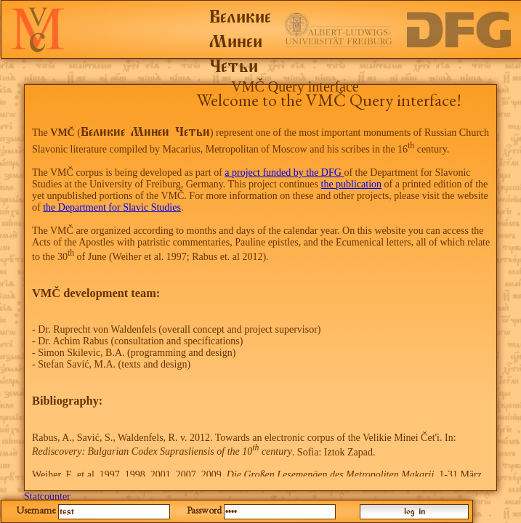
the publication (351, 184)
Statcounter (47, 496)
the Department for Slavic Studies (112, 207)
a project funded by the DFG (284, 172)
